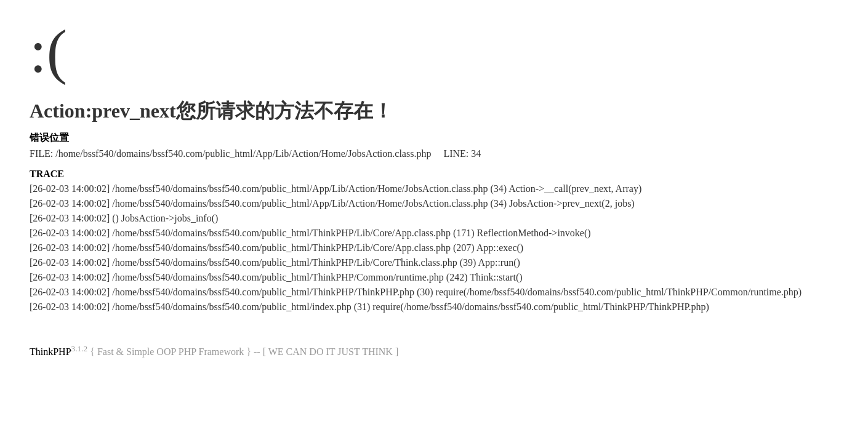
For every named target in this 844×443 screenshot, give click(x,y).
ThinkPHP (50, 351)
